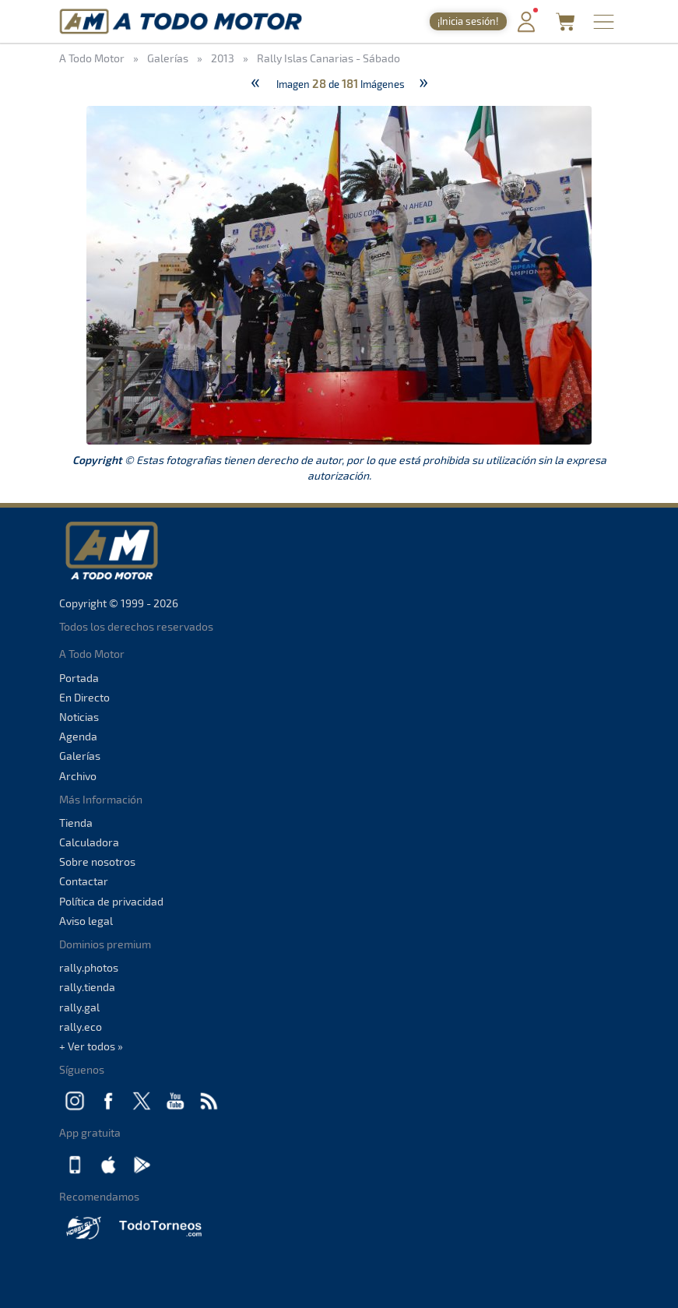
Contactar (83, 881)
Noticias (79, 716)
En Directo (84, 697)
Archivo (78, 775)
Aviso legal (86, 920)
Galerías (79, 755)
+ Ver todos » (91, 1046)
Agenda (78, 736)
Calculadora (89, 842)
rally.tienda (87, 986)
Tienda (76, 822)
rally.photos (88, 967)
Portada (79, 677)
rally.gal (79, 1007)
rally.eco (80, 1026)
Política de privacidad (111, 901)
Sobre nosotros (97, 861)
